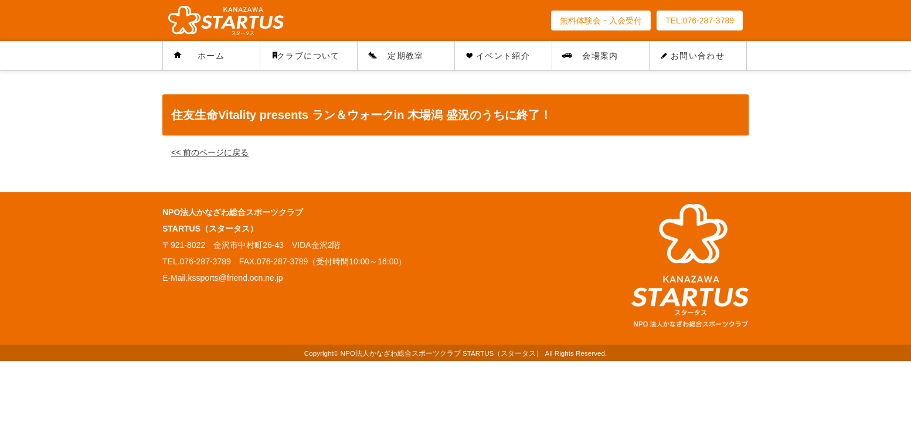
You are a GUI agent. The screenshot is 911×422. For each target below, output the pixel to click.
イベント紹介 (503, 55)
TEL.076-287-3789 (699, 20)
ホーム (211, 55)
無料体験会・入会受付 (601, 20)
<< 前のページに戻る (210, 152)
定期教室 (405, 55)
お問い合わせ (698, 55)
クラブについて (308, 55)
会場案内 (600, 55)
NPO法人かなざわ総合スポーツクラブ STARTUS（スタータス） (442, 353)
